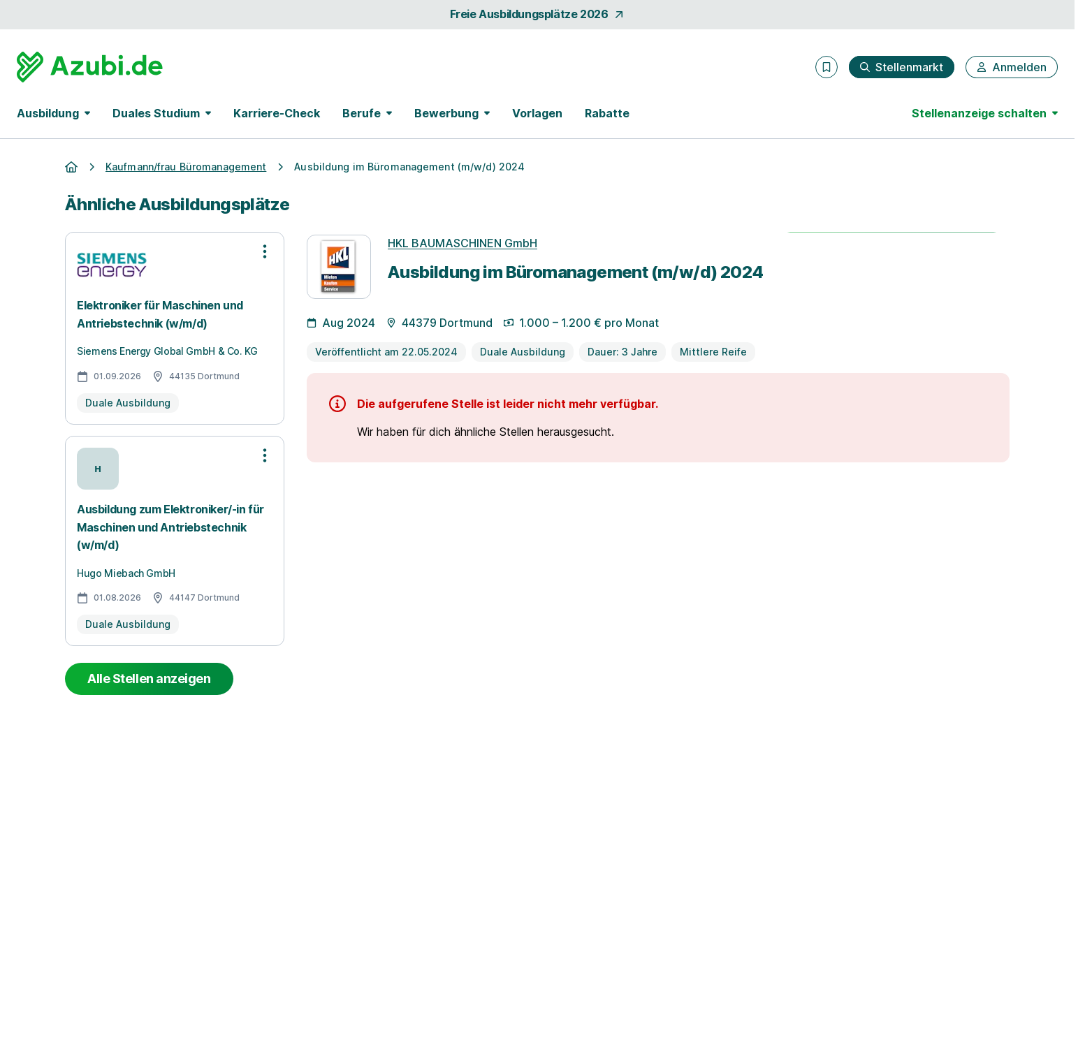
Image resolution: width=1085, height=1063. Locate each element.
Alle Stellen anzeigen (149, 678)
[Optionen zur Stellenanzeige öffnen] (265, 251)
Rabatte (607, 113)
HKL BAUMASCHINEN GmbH (462, 243)
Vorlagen (537, 113)
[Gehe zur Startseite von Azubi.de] (90, 67)
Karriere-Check (276, 113)
